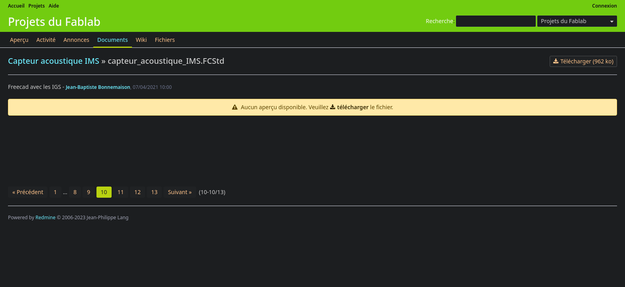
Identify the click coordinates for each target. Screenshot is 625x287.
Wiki (141, 39)
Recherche (439, 21)
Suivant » (179, 192)
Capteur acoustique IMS (53, 60)
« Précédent (27, 192)
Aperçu (19, 39)
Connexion (604, 5)
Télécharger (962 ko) (586, 61)
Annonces (76, 39)
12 (137, 192)
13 (154, 192)
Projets (36, 5)
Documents (112, 39)
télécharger (353, 107)
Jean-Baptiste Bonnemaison (98, 87)
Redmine (45, 217)
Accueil (16, 5)
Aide (54, 5)
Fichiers (165, 39)
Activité (45, 39)
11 (121, 192)
